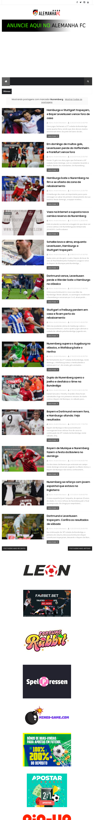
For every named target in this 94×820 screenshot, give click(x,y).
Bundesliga (9, 179)
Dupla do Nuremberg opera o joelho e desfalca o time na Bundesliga (68, 373)
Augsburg (9, 112)
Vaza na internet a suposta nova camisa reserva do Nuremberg (66, 213)
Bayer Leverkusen (12, 145)
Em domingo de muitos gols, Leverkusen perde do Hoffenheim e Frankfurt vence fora (67, 148)
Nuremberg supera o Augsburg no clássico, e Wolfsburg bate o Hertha (67, 344)
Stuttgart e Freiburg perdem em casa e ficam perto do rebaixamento (65, 312)
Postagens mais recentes (14, 523)
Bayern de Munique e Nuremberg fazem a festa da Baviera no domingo (66, 435)
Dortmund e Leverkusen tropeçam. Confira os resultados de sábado (67, 496)
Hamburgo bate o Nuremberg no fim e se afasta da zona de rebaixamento (66, 181)
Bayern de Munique (12, 403)
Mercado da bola (12, 466)
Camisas (8, 213)
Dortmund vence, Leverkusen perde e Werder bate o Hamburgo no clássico (67, 278)
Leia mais (50, 136)
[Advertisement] (47, 57)
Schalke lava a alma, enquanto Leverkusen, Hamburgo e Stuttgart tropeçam (67, 245)
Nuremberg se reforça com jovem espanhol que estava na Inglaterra (67, 467)
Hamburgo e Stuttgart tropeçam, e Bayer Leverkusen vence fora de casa (67, 114)
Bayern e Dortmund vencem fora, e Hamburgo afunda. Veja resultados (67, 403)
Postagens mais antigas (80, 523)
